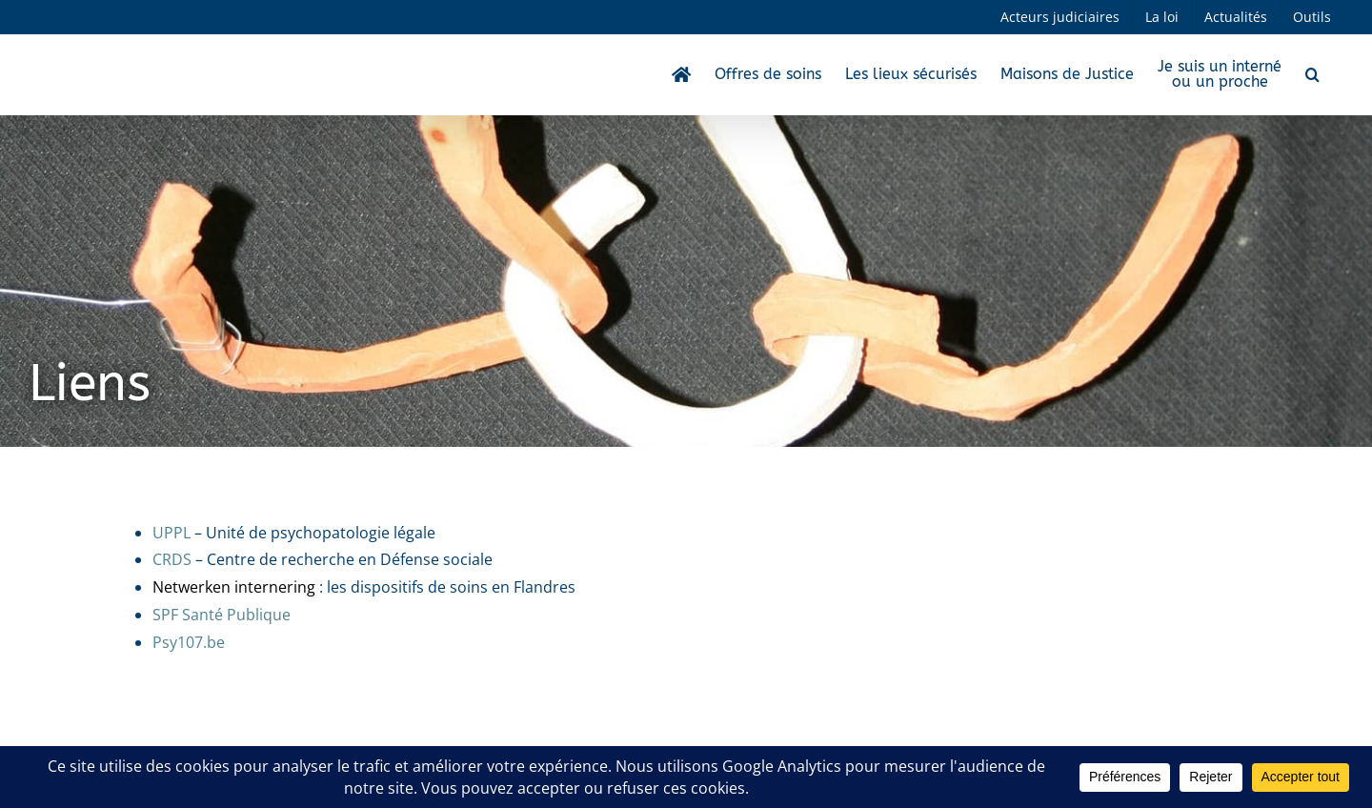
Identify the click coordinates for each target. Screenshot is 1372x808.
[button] (1312, 74)
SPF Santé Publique (221, 614)
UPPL (171, 532)
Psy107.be (188, 642)
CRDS (172, 559)
